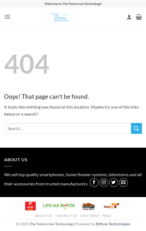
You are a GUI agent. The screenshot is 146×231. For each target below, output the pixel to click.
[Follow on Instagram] (103, 182)
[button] (7, 16)
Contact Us (66, 216)
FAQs (106, 216)
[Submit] (136, 128)
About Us (43, 216)
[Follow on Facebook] (94, 182)
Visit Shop (89, 216)
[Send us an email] (123, 182)
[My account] (129, 17)
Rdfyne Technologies (113, 223)
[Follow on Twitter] (113, 182)
